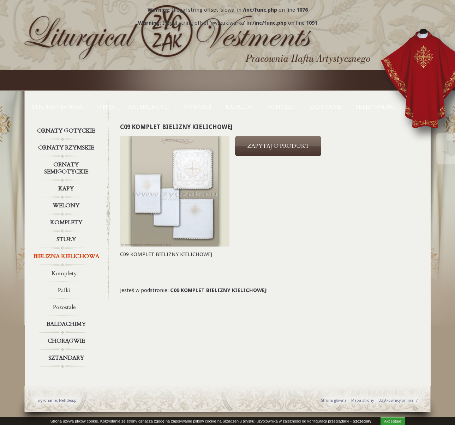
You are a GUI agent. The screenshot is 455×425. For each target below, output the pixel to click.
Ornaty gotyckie (67, 131)
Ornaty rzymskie (67, 147)
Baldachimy (67, 324)
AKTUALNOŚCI (148, 106)
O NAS (105, 106)
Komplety (67, 222)
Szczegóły (362, 421)
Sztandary (67, 358)
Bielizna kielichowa (67, 256)
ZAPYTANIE (326, 106)
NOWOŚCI (197, 106)
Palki (64, 290)
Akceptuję (392, 421)
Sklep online (375, 106)
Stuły (67, 239)
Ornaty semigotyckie (67, 167)
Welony (67, 205)
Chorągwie (67, 341)
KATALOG (239, 106)
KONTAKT (281, 106)
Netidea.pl (68, 400)
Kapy (67, 188)
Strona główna (57, 106)
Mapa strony (362, 400)
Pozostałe (64, 307)
